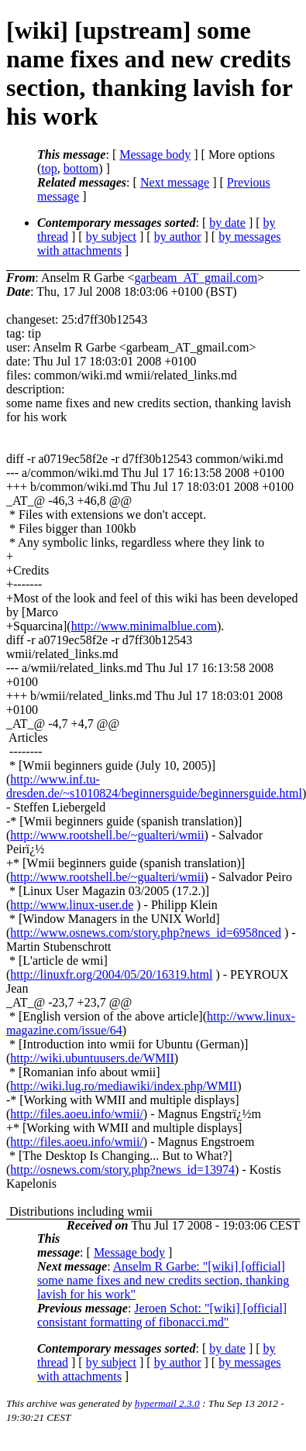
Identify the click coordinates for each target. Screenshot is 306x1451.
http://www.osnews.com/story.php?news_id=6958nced (145, 932)
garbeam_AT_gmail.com (195, 277)
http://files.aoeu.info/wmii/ (76, 1113)
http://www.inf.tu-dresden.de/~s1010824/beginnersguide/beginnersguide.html (154, 786)
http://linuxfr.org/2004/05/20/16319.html (111, 974)
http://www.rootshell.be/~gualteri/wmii (107, 835)
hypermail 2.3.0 (167, 1403)
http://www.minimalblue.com (144, 626)
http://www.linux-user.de (71, 904)
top (49, 168)
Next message (174, 182)
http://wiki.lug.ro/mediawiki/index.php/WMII (123, 1086)
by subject (111, 236)
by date (227, 222)
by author (177, 236)
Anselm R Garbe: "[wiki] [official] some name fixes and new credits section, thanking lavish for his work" (163, 1280)
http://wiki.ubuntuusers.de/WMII (92, 1058)
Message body (155, 154)
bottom (81, 168)
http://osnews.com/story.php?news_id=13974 (122, 1169)
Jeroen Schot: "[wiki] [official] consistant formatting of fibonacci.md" (162, 1315)
